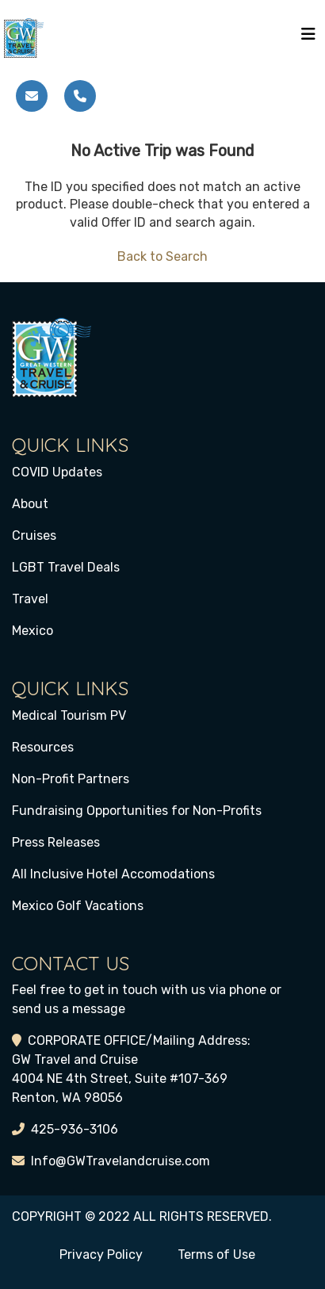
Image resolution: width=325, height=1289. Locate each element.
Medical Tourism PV (69, 715)
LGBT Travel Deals (66, 567)
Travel (30, 598)
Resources (43, 747)
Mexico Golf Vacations (77, 905)
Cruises (34, 535)
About (30, 503)
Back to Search (162, 256)
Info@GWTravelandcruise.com (120, 1161)
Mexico (32, 630)
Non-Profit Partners (70, 778)
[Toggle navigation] (308, 38)
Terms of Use (216, 1254)
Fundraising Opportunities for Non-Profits (137, 810)
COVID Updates (57, 472)
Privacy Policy (101, 1254)
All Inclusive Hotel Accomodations (113, 874)
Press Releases (56, 842)
